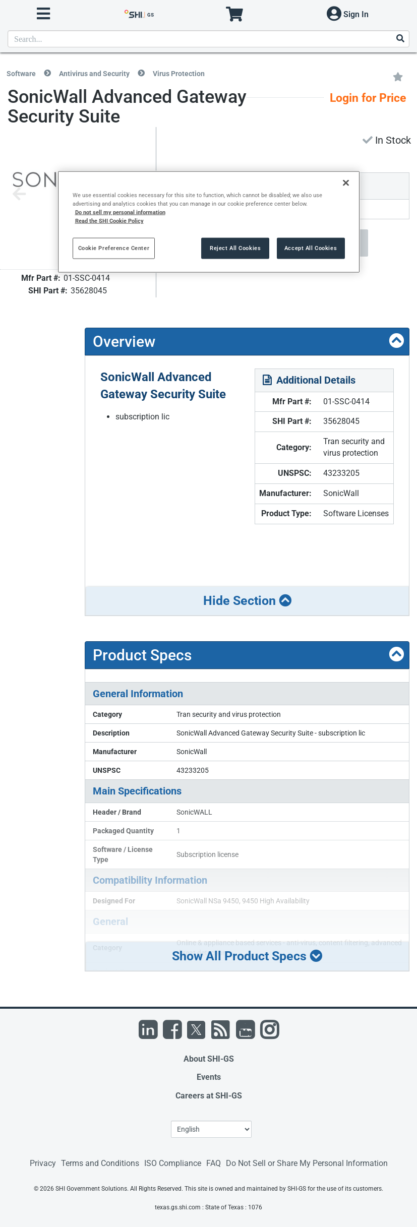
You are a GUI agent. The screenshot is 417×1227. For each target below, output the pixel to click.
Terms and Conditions (100, 1163)
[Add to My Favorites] (397, 76)
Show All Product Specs (247, 956)
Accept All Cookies (310, 248)
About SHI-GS (209, 1059)
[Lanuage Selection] (211, 1129)
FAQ (213, 1163)
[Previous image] (19, 195)
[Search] (399, 39)
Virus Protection (179, 74)
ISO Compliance (172, 1163)
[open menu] (43, 14)
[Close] (346, 183)
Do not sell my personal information (120, 212)
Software (21, 74)
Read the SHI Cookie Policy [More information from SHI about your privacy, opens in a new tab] (109, 220)
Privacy (43, 1163)
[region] (208, 222)
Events (209, 1077)
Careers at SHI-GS (208, 1095)
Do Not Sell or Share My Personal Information (307, 1163)
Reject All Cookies (235, 248)
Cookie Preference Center (114, 248)
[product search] (208, 38)
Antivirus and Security (94, 74)
